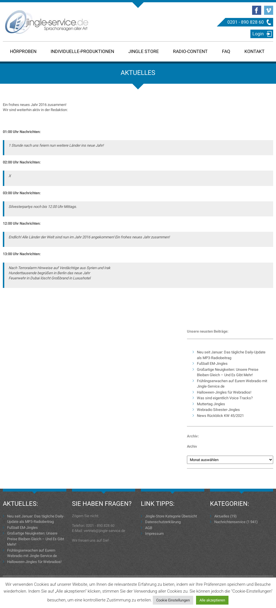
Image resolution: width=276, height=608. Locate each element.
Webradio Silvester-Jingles (218, 410)
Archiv (192, 446)
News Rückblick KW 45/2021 (220, 415)
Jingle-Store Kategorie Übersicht (171, 516)
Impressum (154, 533)
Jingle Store (143, 51)
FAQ (226, 51)
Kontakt (254, 51)
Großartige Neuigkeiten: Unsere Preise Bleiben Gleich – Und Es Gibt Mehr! (35, 538)
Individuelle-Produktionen (82, 51)
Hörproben (23, 51)
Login (258, 33)
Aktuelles (221, 516)
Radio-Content (190, 51)
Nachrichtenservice (230, 522)
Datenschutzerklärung (163, 522)
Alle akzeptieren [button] (212, 600)
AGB (148, 528)
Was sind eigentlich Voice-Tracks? (225, 398)
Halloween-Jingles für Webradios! (224, 392)
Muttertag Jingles (211, 404)
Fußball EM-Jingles (212, 363)
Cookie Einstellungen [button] (173, 600)
